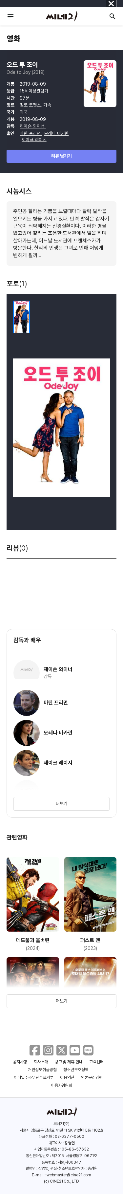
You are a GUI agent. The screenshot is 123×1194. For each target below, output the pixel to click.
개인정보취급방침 (42, 1069)
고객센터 (96, 1061)
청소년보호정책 (76, 1069)
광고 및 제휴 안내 (69, 1061)
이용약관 (67, 1077)
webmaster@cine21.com (69, 1175)
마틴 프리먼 (31, 133)
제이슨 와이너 (33, 126)
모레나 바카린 (56, 133)
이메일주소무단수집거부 (33, 1077)
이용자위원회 (61, 1085)
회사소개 (41, 1061)
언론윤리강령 (92, 1077)
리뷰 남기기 (61, 155)
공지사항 (20, 1061)
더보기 (62, 803)
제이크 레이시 (34, 139)
